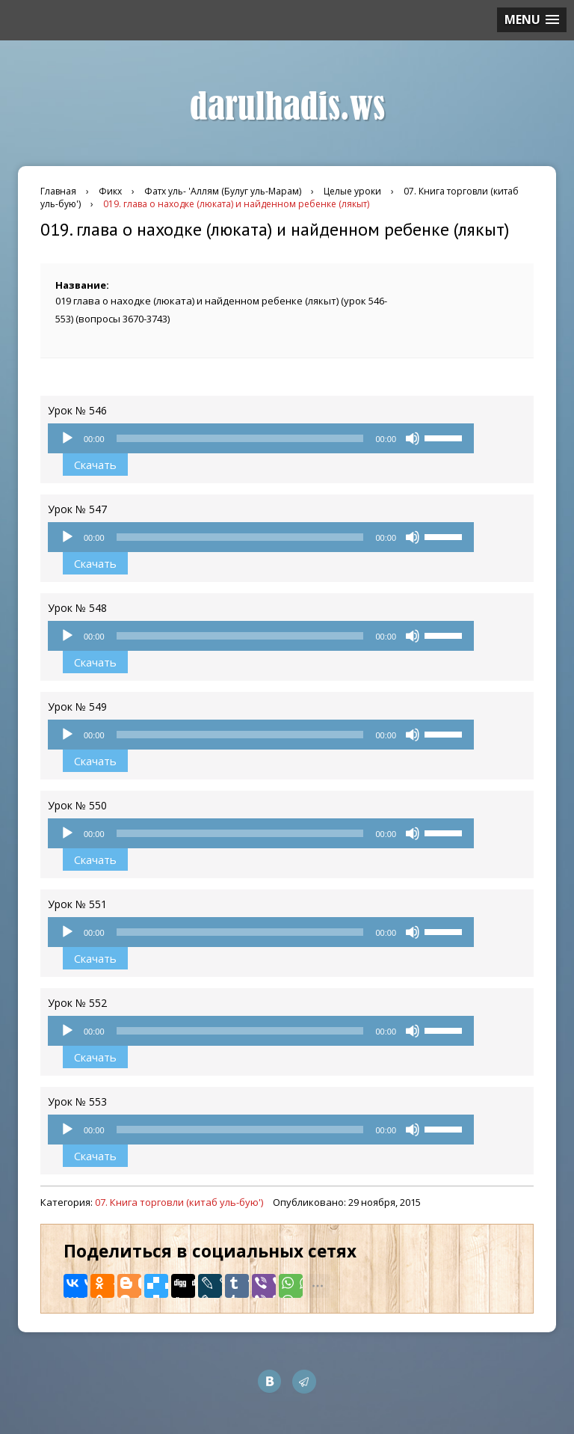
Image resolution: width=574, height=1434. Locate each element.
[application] (261, 438)
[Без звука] (412, 438)
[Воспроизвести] (67, 438)
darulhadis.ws (287, 107)
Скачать (95, 464)
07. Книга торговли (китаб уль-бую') (179, 1202)
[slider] (240, 438)
